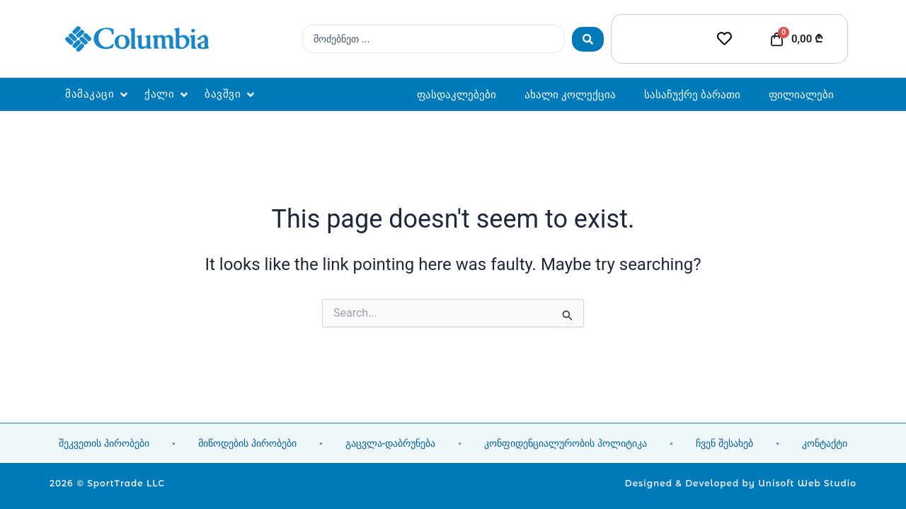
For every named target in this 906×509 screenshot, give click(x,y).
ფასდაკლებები (456, 94)
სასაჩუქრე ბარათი (692, 94)
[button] (97, 94)
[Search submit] (588, 39)
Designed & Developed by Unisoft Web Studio (740, 483)
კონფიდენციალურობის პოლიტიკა (565, 443)
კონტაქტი (824, 443)
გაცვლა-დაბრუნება (390, 443)
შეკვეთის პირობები (104, 443)
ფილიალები (801, 94)
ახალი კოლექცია (570, 94)
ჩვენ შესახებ (724, 443)
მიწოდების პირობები (247, 443)
